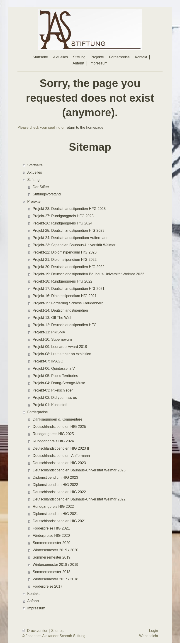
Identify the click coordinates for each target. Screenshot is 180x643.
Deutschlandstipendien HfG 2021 (59, 521)
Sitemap (58, 631)
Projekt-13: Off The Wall (52, 318)
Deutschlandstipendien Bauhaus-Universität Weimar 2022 (79, 499)
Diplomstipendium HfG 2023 (55, 477)
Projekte (34, 201)
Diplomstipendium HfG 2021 (55, 514)
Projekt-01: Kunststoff (50, 405)
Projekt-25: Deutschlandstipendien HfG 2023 (69, 230)
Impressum (36, 608)
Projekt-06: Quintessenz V (54, 368)
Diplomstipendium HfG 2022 (55, 485)
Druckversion (35, 631)
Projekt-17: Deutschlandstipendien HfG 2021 (69, 289)
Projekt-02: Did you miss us (55, 397)
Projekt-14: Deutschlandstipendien (60, 310)
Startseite (35, 165)
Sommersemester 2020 (51, 543)
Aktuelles (34, 172)
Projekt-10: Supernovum (52, 339)
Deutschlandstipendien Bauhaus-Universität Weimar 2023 (79, 470)
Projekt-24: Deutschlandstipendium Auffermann (70, 238)
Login (153, 631)
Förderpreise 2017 (47, 586)
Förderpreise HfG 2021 (51, 528)
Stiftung (33, 180)
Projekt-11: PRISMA (49, 332)
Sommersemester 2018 (51, 572)
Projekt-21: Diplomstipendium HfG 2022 (65, 259)
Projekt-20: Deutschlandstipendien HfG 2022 (69, 267)
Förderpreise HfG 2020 (51, 535)
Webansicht (148, 636)
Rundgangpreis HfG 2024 (53, 441)
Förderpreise (37, 412)
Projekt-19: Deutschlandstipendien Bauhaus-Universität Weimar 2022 (88, 274)
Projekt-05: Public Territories (55, 376)
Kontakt (33, 594)
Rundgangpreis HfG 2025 (53, 434)
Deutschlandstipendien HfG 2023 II (61, 448)
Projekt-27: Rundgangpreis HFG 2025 (63, 216)
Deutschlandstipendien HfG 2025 (59, 427)
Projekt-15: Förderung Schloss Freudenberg (68, 303)
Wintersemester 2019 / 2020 (55, 550)
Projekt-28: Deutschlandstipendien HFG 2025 (69, 209)
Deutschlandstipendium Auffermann (61, 456)
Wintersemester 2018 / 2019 (55, 565)
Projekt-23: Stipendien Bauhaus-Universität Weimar (74, 245)
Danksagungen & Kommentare (57, 419)
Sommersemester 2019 (51, 557)
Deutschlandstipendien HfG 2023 (59, 463)
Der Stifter (41, 187)
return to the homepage (84, 127)
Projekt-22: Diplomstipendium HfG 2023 (65, 252)
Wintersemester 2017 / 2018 (55, 579)
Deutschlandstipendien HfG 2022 (59, 492)
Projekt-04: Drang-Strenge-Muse (59, 383)
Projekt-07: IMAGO (48, 361)
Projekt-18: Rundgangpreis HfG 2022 (62, 281)
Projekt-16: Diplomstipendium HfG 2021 (65, 296)
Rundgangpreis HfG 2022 (53, 506)
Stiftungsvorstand (47, 194)
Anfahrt (33, 601)
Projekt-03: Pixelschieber (53, 390)
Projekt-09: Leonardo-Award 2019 (60, 347)
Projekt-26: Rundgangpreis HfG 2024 (62, 223)
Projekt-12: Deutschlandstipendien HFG (65, 325)
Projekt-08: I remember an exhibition (62, 354)
